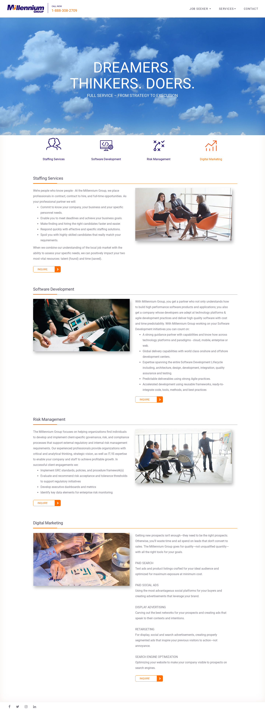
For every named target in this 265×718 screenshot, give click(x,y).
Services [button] (227, 8)
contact (251, 8)
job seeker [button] (200, 8)
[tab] (54, 149)
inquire (49, 269)
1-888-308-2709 (64, 10)
